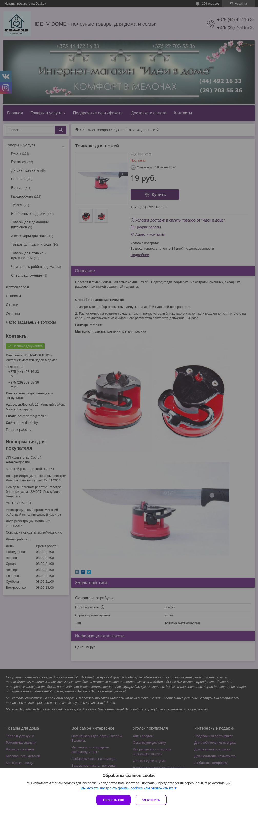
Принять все (113, 800)
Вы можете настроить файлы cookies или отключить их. (127, 788)
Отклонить (151, 800)
